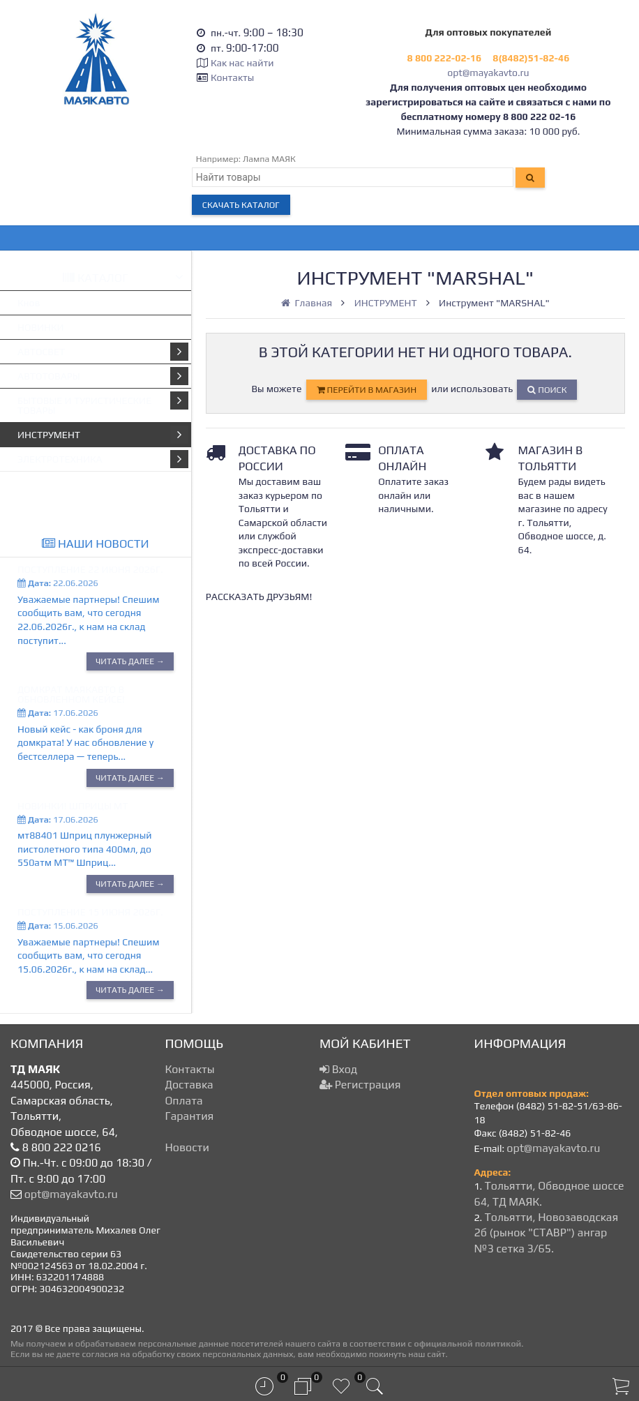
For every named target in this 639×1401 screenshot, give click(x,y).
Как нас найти (242, 62)
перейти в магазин (366, 389)
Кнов (28, 302)
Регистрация (360, 1084)
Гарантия (189, 1116)
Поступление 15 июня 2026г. (90, 911)
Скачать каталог (241, 205)
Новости (187, 1147)
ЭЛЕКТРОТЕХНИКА (102, 459)
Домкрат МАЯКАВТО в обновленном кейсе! (71, 694)
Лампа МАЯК (269, 158)
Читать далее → (130, 661)
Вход (338, 1069)
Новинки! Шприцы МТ (72, 805)
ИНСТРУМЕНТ (102, 435)
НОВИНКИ (40, 327)
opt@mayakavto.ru (488, 72)
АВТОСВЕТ (102, 352)
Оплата (184, 1100)
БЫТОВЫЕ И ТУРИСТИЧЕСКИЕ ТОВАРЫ (102, 403)
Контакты (232, 77)
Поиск (546, 389)
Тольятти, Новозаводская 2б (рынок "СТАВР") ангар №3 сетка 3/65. (546, 1233)
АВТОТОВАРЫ (102, 376)
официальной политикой (467, 1343)
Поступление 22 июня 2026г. (90, 569)
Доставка (189, 1084)
